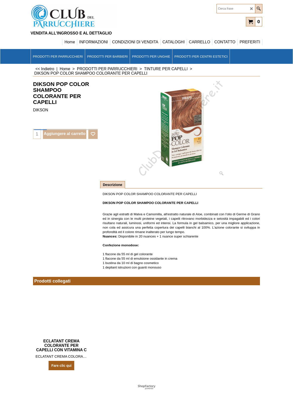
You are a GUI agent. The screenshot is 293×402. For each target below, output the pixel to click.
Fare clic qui (61, 366)
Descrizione (112, 185)
